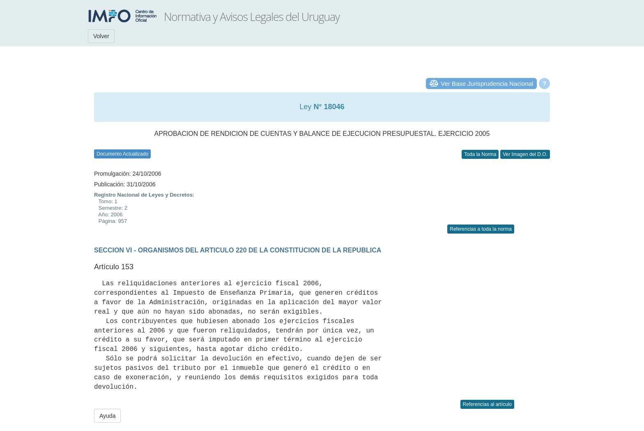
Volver (101, 36)
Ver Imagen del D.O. (525, 154)
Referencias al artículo (487, 404)
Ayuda (107, 416)
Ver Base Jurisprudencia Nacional (487, 83)
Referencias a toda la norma (481, 229)
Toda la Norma (480, 154)
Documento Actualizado (122, 154)
